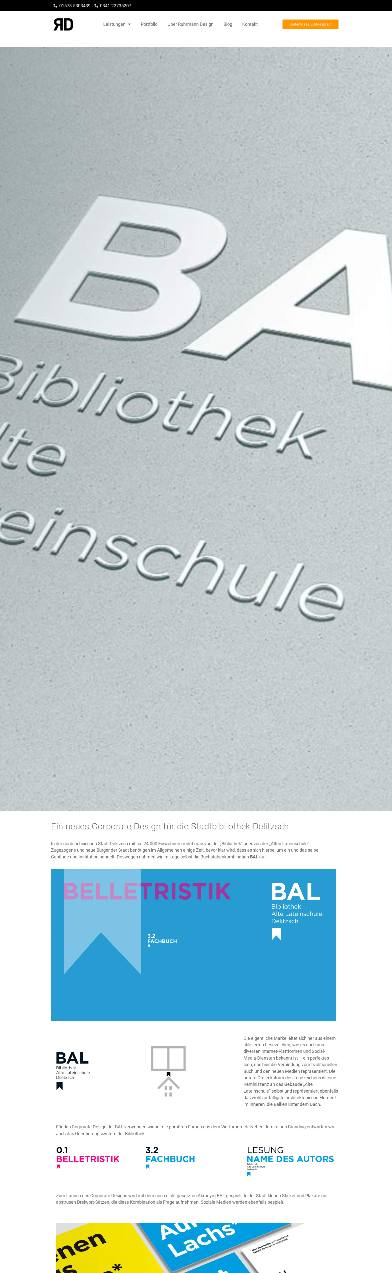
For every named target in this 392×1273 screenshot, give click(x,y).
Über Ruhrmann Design (191, 24)
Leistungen (117, 24)
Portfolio (149, 24)
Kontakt (250, 24)
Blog (228, 24)
